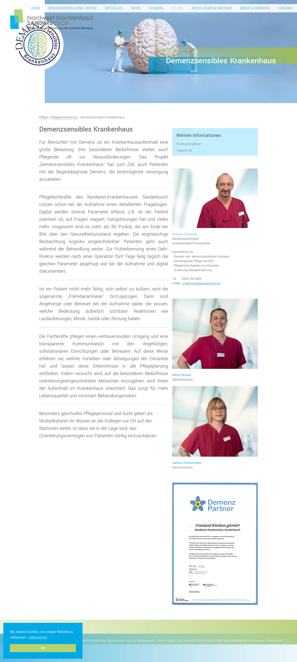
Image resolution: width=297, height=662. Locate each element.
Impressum (257, 640)
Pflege (177, 8)
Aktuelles (114, 8)
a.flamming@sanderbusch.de (201, 283)
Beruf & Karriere (255, 8)
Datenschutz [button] (38, 637)
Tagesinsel (184, 150)
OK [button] (43, 648)
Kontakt (285, 8)
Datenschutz (275, 640)
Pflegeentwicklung (64, 117)
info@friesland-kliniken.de (230, 640)
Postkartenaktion (188, 144)
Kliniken (156, 8)
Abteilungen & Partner (211, 8)
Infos (135, 8)
